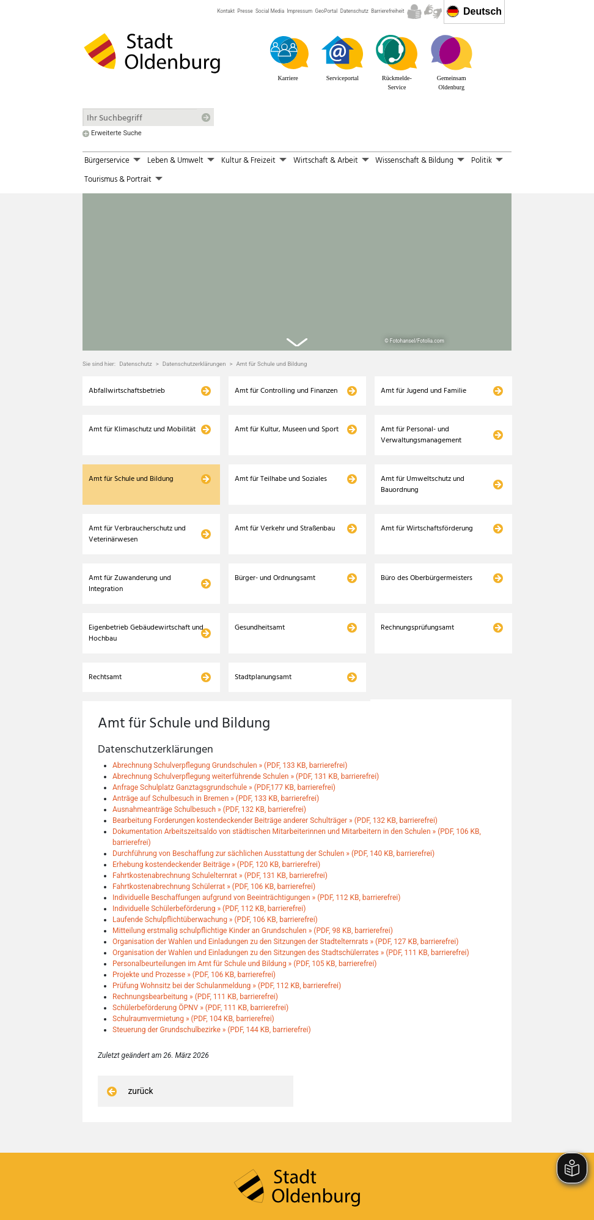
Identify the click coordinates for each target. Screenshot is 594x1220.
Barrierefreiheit (387, 11)
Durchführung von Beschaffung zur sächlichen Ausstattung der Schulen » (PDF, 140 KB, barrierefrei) (273, 818)
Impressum (300, 11)
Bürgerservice (107, 160)
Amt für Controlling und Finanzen (286, 355)
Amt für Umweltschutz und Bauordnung (422, 448)
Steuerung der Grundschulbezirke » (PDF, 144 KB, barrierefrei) (211, 994)
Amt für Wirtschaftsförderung (427, 493)
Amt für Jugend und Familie (423, 355)
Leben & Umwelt (175, 160)
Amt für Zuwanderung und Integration (130, 548)
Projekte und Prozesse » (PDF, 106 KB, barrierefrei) (194, 939)
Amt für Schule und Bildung (271, 328)
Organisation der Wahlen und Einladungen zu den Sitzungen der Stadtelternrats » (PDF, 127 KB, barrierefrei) (285, 906)
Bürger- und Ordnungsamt (275, 542)
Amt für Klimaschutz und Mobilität (142, 394)
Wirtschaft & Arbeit (325, 160)
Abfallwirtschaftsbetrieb (127, 355)
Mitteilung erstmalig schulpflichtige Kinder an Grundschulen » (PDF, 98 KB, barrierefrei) (252, 895)
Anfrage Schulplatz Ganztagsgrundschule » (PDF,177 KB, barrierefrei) (224, 752)
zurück (128, 1055)
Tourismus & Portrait (118, 179)
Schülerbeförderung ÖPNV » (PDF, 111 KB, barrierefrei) (200, 972)
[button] (137, 160)
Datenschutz (354, 11)
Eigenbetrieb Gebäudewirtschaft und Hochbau (146, 597)
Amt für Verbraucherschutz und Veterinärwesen (137, 498)
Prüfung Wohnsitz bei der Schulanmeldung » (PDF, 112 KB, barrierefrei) (226, 950)
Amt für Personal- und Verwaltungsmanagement (421, 399)
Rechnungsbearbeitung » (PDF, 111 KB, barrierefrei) (195, 961)
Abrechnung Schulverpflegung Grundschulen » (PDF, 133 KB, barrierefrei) (229, 730)
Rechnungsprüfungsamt (417, 592)
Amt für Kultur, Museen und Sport (287, 394)
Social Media (269, 11)
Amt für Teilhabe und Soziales (281, 443)
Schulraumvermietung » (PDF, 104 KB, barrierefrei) (193, 983)
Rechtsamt (105, 641)
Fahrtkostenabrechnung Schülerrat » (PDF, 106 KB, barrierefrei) (213, 851)
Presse (244, 11)
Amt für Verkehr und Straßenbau (285, 493)
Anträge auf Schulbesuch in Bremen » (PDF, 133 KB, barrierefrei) (215, 763)
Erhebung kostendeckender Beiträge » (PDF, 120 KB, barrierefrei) (216, 829)
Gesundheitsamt (260, 592)
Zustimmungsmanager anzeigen (459, 1204)
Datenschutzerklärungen (194, 328)
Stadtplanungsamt (263, 641)
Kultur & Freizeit (248, 160)
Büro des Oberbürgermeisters (426, 542)
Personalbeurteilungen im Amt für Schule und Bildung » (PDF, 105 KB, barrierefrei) (244, 928)
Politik (481, 160)
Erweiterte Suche (116, 133)
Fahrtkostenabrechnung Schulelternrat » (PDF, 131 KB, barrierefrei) (220, 840)
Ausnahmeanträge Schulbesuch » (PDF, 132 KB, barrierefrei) (209, 774)
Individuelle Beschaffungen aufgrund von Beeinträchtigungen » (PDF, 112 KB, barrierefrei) (256, 862)
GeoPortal (326, 11)
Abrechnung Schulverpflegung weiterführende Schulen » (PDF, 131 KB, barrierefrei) (245, 741)
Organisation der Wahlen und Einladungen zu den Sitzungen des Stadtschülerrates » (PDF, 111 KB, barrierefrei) (290, 917)
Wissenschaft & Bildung (414, 160)
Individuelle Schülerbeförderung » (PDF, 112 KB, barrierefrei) (209, 873)
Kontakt (225, 11)
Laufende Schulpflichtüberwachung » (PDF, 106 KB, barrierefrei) (215, 884)
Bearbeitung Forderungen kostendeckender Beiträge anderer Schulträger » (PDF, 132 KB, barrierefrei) (275, 785)
